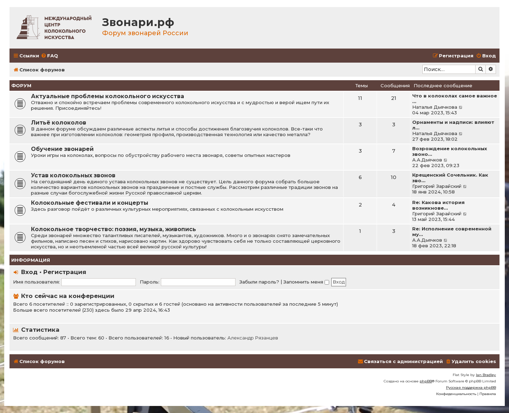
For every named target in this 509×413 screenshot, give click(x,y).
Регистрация (64, 271)
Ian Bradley (486, 375)
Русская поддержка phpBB (471, 387)
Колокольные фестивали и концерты (89, 202)
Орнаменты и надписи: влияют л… (453, 125)
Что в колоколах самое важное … (454, 98)
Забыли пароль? (259, 282)
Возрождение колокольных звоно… (449, 151)
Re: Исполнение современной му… (451, 231)
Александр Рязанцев (252, 338)
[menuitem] (49, 56)
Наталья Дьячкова (434, 107)
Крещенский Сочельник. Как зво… (450, 177)
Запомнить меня (306, 282)
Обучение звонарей (62, 149)
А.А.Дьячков (427, 160)
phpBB (426, 381)
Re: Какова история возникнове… (438, 205)
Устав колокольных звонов (73, 175)
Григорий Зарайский (436, 186)
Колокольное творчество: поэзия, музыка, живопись (113, 229)
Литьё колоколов (58, 122)
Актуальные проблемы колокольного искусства (107, 96)
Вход (29, 271)
